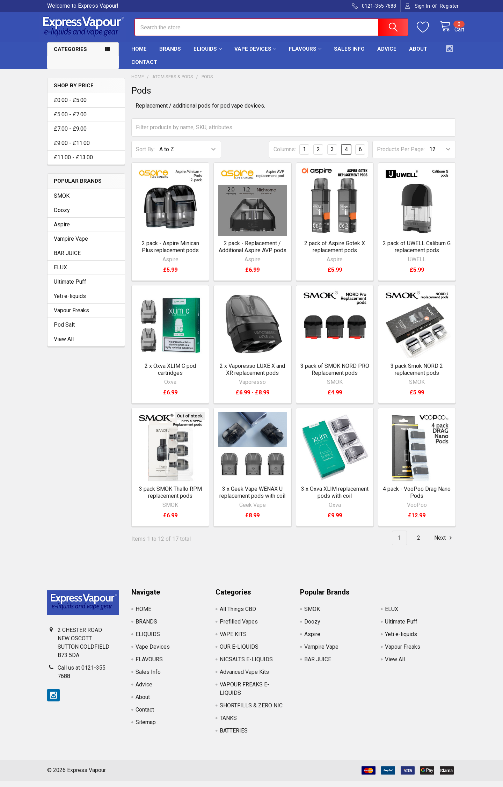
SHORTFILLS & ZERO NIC (251, 711)
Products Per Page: (401, 155)
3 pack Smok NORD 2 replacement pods (417, 375)
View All (64, 345)
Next (444, 544)
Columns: (285, 155)
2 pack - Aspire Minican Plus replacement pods (170, 253)
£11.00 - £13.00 (73, 163)
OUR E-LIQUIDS (239, 653)
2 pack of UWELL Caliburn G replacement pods (417, 253)
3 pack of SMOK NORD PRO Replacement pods (334, 375)
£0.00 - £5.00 (70, 106)
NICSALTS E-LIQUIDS (246, 665)
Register (449, 6)
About (418, 55)
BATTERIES (234, 737)
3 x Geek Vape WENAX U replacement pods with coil (252, 498)
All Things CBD (238, 615)
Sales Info (349, 55)
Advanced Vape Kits (244, 678)
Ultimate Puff (70, 288)
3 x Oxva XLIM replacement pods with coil (335, 498)
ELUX (60, 273)
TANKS (228, 724)
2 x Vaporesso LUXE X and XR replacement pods (252, 375)
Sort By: (145, 155)
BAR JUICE (67, 259)
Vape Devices (255, 55)
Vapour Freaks (71, 316)
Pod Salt (64, 331)
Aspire (62, 230)
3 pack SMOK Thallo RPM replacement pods (170, 498)
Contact (144, 68)
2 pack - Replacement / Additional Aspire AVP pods (252, 253)
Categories (70, 55)
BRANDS (170, 55)
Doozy (62, 216)
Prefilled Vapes (239, 628)
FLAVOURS (305, 55)
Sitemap (146, 728)
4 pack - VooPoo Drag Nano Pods (417, 498)
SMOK (62, 202)
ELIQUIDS (208, 55)
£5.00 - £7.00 (70, 120)
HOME (139, 55)
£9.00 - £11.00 (72, 149)
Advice (386, 55)
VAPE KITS (233, 640)
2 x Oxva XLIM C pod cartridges (170, 375)
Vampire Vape (71, 245)
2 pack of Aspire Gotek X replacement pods (334, 253)
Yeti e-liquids (70, 302)
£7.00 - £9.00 (70, 135)
